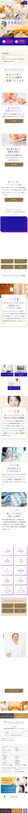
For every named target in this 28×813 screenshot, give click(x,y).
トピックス (5, 752)
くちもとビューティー (7, 771)
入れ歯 (16, 759)
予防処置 (4, 763)
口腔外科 (4, 759)
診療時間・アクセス (19, 750)
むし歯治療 (5, 757)
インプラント (5, 761)
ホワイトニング (6, 769)
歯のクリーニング (18, 769)
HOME (4, 748)
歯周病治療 (17, 761)
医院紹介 (17, 748)
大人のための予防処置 (19, 771)
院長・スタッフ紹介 (6, 750)
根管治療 (17, 757)
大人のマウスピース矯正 (7, 765)
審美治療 (17, 763)
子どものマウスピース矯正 (20, 765)
